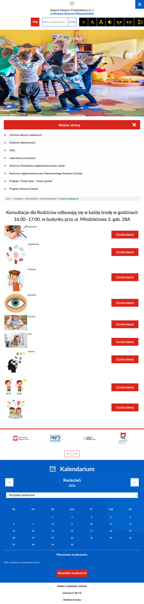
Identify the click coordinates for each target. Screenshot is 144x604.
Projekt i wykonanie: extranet (72, 586)
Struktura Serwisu (72, 599)
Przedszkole (18, 199)
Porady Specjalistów (48, 199)
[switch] (119, 22)
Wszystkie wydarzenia (72, 573)
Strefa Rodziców (31, 199)
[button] (15, 239)
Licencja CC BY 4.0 (72, 592)
